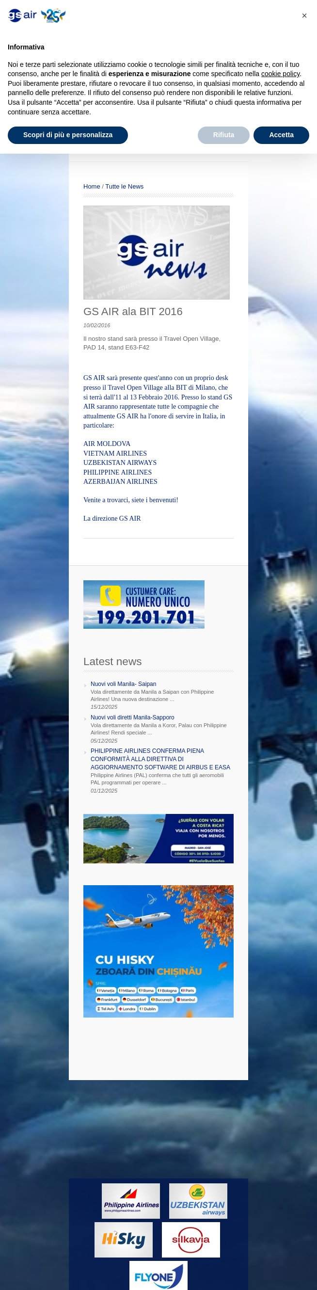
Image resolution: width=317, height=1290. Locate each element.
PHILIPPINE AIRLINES (117, 472)
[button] (304, 15)
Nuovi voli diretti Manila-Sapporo (132, 717)
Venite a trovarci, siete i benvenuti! (130, 500)
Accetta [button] (281, 135)
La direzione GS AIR (112, 518)
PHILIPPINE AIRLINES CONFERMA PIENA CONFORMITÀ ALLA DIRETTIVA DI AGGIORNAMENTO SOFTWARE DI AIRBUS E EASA (160, 759)
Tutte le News (124, 186)
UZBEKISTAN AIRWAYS (120, 462)
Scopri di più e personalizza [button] (67, 135)
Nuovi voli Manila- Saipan (123, 684)
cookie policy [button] (280, 74)
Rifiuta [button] (224, 135)
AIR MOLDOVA (106, 443)
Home (91, 186)
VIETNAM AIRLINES (115, 453)
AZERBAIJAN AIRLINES (120, 481)
